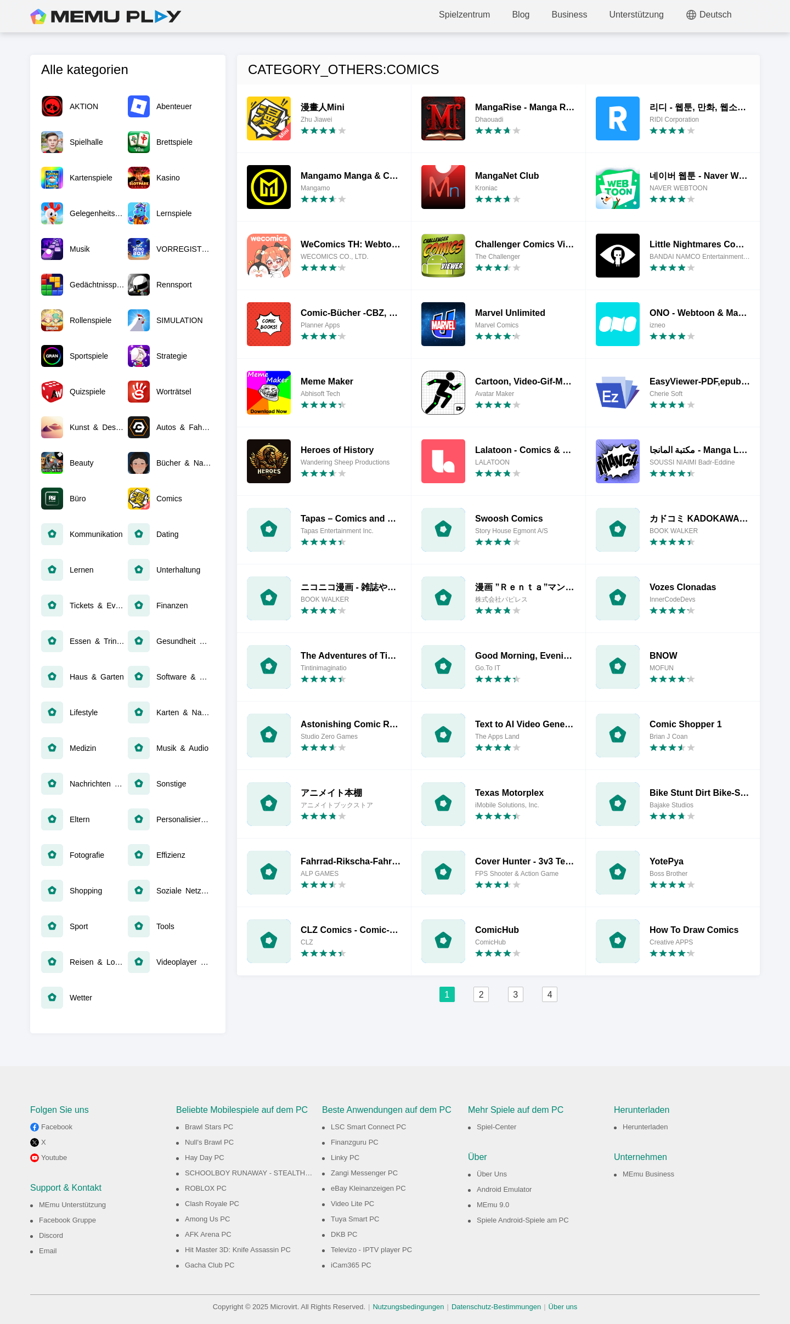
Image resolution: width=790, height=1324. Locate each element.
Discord (51, 1235)
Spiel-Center (496, 1127)
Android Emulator (504, 1189)
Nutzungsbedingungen (408, 1307)
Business (569, 14)
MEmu (106, 16)
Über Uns (492, 1174)
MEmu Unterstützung (72, 1205)
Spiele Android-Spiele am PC (523, 1220)
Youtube (54, 1157)
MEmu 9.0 (493, 1205)
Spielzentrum (464, 14)
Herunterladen (645, 1127)
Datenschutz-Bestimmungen (496, 1307)
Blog (520, 14)
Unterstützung (636, 14)
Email (48, 1251)
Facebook (56, 1127)
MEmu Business (648, 1174)
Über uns (563, 1307)
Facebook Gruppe (67, 1220)
